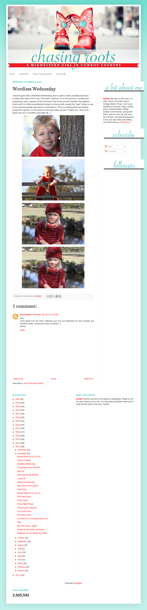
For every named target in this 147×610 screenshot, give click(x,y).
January (21, 570)
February (22, 567)
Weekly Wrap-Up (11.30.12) (28, 457)
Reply (22, 330)
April (20, 560)
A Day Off (21, 478)
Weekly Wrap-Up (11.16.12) (28, 493)
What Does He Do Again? (28, 486)
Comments (110, 151)
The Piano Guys (24, 497)
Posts (108, 146)
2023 (17, 406)
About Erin (23, 74)
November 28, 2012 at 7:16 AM (45, 314)
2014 (17, 439)
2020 (17, 417)
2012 (17, 447)
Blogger (78, 583)
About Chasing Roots (42, 74)
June (20, 552)
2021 (17, 414)
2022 (17, 410)
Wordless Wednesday (26, 464)
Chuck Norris (22, 500)
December (22, 450)
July (20, 549)
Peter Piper (22, 489)
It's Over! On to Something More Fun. (32, 519)
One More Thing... (24, 515)
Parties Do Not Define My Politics (31, 529)
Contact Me (61, 74)
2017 (17, 428)
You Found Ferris (24, 511)
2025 (17, 399)
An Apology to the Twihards (28, 467)
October (21, 538)
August (21, 545)
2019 (17, 421)
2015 (17, 436)
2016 (17, 432)
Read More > (125, 122)
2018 (17, 425)
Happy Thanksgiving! (26, 482)
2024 (17, 403)
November (22, 453)
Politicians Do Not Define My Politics (32, 533)
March (20, 563)
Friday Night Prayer (25, 504)
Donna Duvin (26, 314)
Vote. (19, 522)
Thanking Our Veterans (26, 508)
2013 (17, 443)
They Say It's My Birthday (27, 475)
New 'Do (20, 471)
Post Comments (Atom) (33, 383)
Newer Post (18, 379)
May (20, 556)
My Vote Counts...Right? (27, 526)
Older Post (88, 379)
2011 (17, 575)
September (22, 541)
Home (12, 74)
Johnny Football (23, 460)
